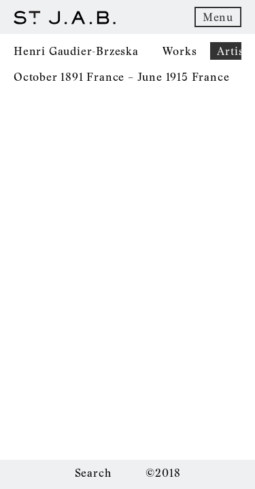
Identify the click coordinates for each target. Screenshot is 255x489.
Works (180, 51)
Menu (218, 17)
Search (93, 472)
